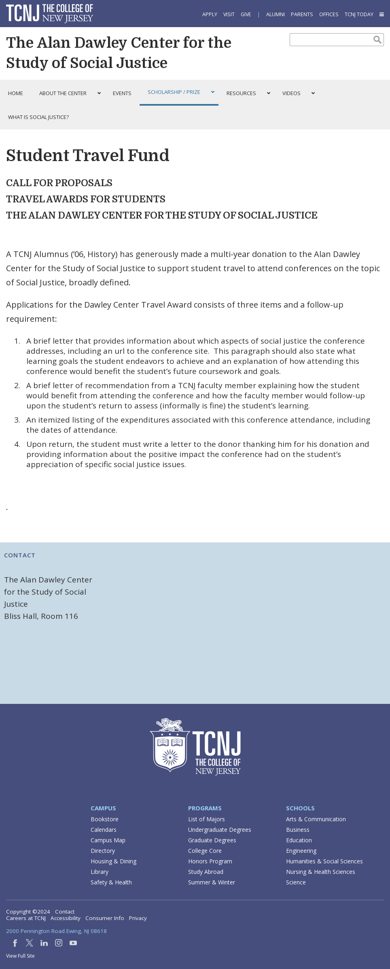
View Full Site (20, 955)
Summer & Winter (211, 882)
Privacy (138, 918)
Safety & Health (111, 882)
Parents (302, 14)
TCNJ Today (359, 14)
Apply (209, 14)
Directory (103, 850)
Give (246, 14)
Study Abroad (205, 872)
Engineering (301, 850)
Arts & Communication (316, 819)
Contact (64, 911)
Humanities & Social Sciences (324, 861)
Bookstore (105, 819)
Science (296, 882)
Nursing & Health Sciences (320, 872)
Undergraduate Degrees (219, 829)
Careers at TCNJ (26, 918)
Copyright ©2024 (28, 911)
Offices (329, 14)
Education (299, 840)
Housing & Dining (113, 861)
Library (99, 872)
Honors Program (210, 861)
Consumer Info (104, 918)
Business (297, 829)
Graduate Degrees (212, 840)
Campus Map (108, 840)
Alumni (275, 14)
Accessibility (66, 918)
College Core (205, 850)
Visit (229, 14)
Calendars (104, 829)
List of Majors (206, 819)
